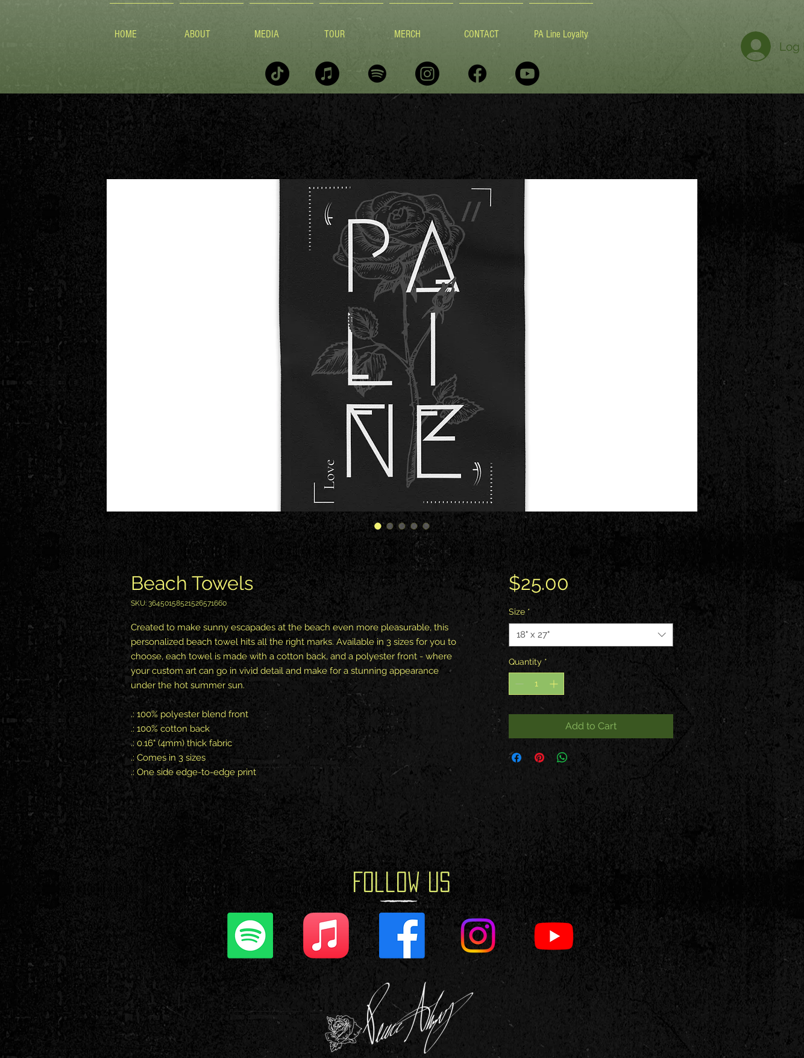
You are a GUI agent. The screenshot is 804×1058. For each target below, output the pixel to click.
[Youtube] (527, 74)
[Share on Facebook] (516, 757)
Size (519, 611)
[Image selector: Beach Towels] (378, 526)
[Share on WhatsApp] (562, 757)
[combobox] (591, 635)
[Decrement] (518, 683)
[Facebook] (477, 74)
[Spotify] (377, 74)
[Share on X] (585, 757)
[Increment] (554, 683)
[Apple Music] (327, 74)
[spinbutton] (536, 683)
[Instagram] (427, 74)
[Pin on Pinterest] (539, 757)
